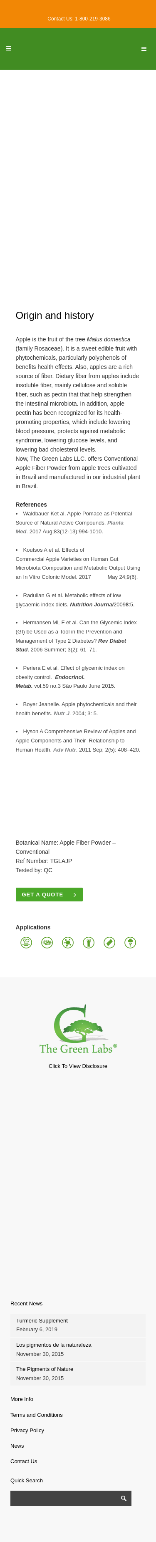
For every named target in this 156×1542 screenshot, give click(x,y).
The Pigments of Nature (44, 1369)
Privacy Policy (27, 1430)
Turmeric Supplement (42, 1320)
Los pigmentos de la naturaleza (54, 1345)
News (17, 1446)
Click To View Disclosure (78, 1066)
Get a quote (49, 894)
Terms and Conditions (36, 1415)
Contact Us (23, 1461)
